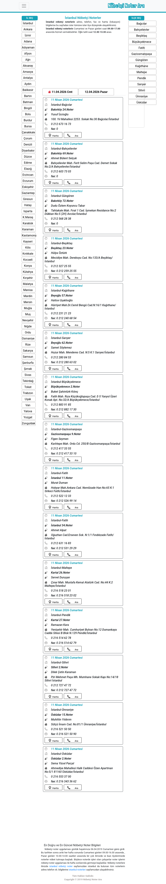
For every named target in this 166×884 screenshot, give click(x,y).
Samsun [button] (28, 356)
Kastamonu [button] (29, 235)
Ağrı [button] (28, 59)
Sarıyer (141, 84)
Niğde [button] (28, 326)
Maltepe (141, 72)
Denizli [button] (28, 144)
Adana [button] (28, 41)
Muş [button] (28, 314)
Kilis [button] (28, 247)
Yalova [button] (28, 411)
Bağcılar (141, 23)
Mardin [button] (27, 296)
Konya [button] (28, 265)
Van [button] (27, 405)
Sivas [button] (28, 375)
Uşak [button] (28, 399)
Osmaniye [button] (28, 338)
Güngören (141, 60)
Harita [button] (53, 135)
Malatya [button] (28, 284)
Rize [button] (28, 344)
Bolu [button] (28, 114)
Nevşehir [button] (27, 320)
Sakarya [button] (28, 350)
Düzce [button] (28, 156)
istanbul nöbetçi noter (61, 866)
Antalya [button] (28, 78)
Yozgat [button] (28, 417)
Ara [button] (72, 135)
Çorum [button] (28, 138)
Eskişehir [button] (28, 187)
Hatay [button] (28, 205)
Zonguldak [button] (28, 423)
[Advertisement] (83, 61)
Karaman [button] (28, 229)
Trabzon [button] (28, 393)
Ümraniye (142, 96)
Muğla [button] (28, 308)
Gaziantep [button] (28, 193)
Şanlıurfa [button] (28, 362)
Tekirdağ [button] (27, 381)
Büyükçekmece (141, 42)
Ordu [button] (28, 332)
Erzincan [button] (27, 175)
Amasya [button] (28, 71)
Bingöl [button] (28, 108)
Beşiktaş (141, 35)
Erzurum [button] (28, 181)
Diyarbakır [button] (28, 150)
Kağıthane (141, 66)
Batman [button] (28, 102)
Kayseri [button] (28, 241)
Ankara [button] (27, 29)
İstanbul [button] (28, 23)
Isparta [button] (27, 211)
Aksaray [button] (28, 65)
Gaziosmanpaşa (141, 54)
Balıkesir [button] (28, 90)
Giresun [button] (28, 199)
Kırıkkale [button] (28, 253)
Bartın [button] (28, 96)
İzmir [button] (28, 35)
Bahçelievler (141, 29)
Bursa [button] (27, 126)
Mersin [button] (28, 302)
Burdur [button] (28, 120)
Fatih (141, 48)
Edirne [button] (28, 162)
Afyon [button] (27, 53)
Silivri (141, 90)
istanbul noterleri (77, 869)
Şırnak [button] (28, 369)
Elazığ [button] (28, 168)
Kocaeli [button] (28, 259)
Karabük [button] (28, 223)
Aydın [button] (27, 84)
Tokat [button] (27, 387)
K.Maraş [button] (28, 217)
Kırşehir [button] (28, 278)
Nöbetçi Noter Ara (126, 5)
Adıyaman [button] (28, 47)
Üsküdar (141, 102)
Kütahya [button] (28, 272)
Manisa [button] (28, 290)
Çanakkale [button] (28, 132)
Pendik (141, 78)
